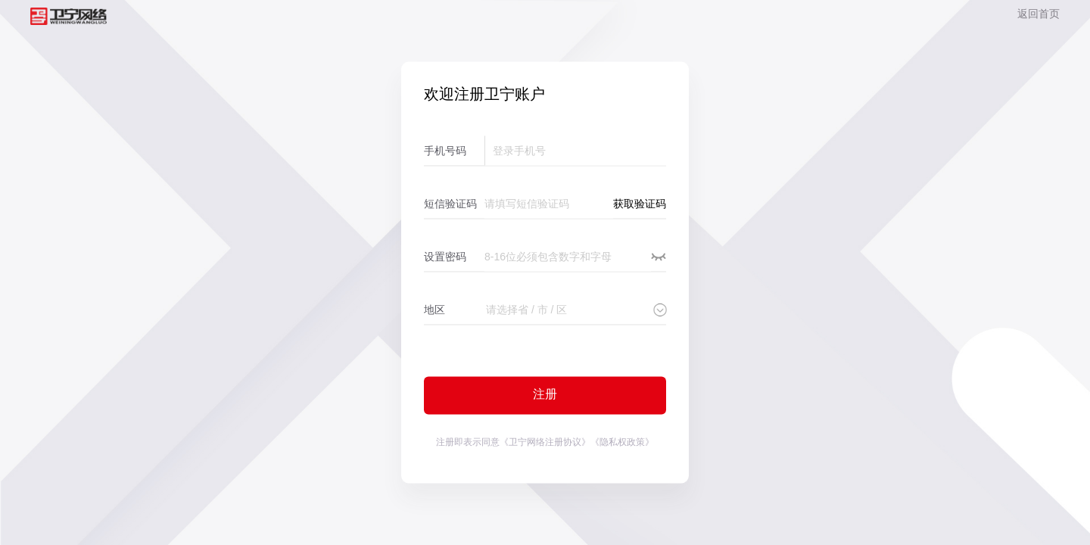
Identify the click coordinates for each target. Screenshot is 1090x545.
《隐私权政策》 (622, 442)
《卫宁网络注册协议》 (545, 442)
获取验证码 (639, 204)
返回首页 (1038, 14)
